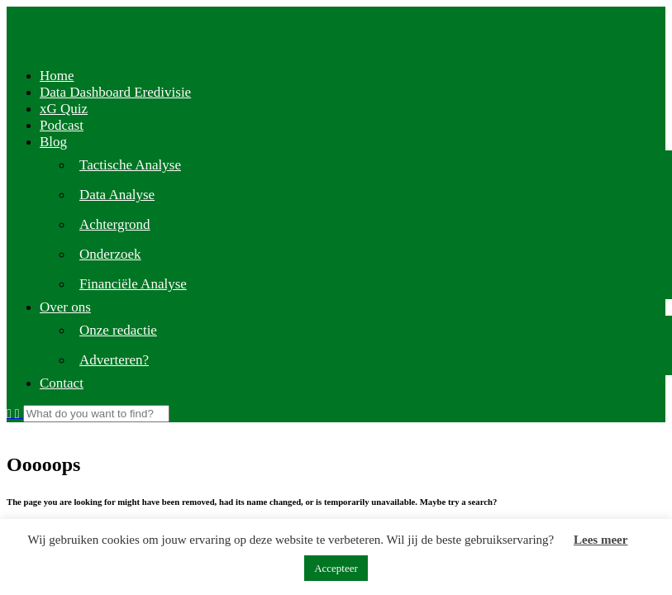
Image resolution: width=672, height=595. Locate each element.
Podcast (61, 125)
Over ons (65, 307)
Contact (61, 383)
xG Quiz (64, 109)
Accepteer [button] (336, 568)
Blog (53, 142)
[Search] (96, 413)
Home (57, 75)
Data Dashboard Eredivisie (115, 92)
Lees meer (600, 539)
